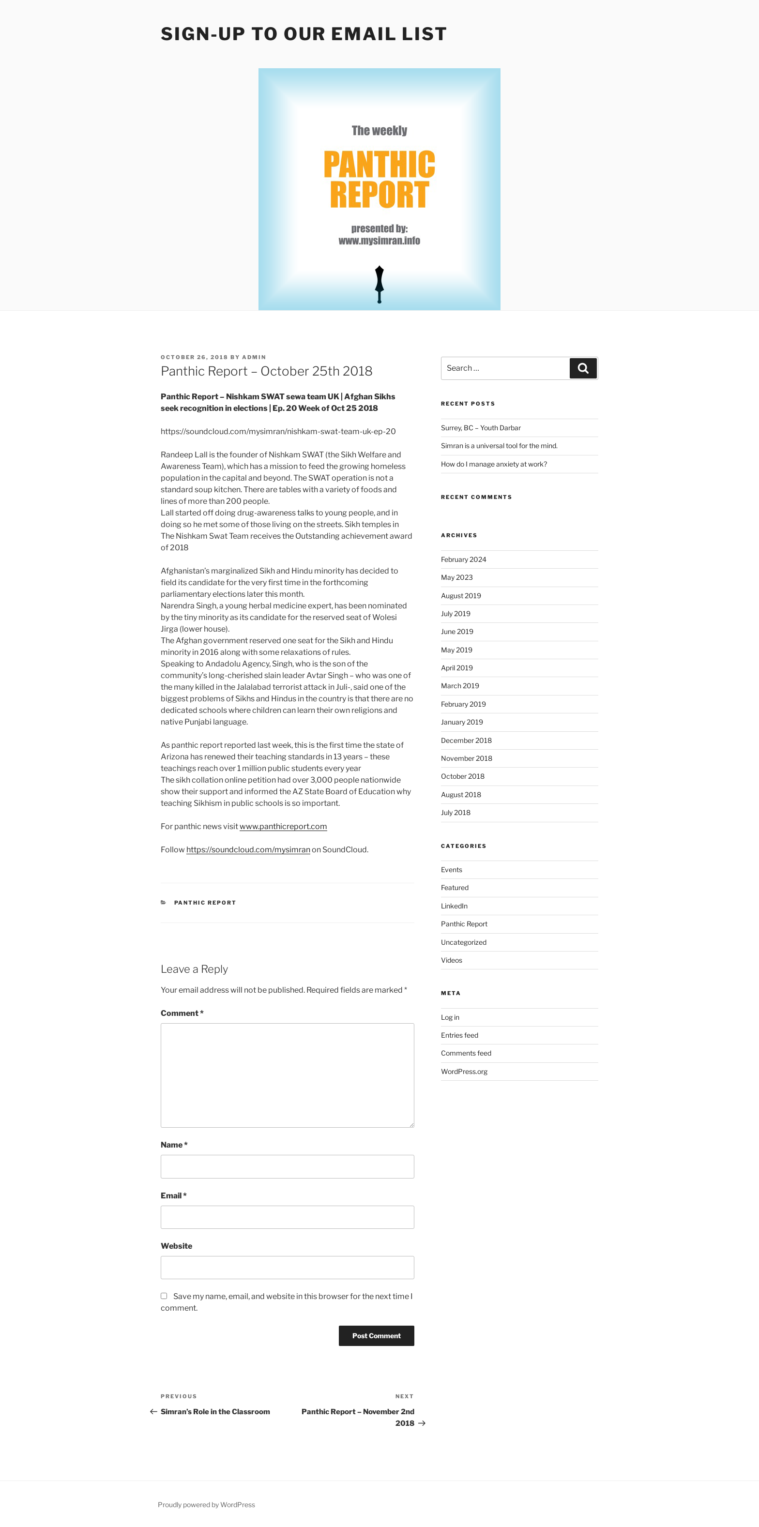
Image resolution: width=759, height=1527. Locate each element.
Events (451, 869)
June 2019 (457, 631)
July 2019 (456, 613)
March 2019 (460, 685)
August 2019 (461, 595)
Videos (451, 960)
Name (174, 1144)
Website (176, 1246)
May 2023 (457, 577)
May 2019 (456, 650)
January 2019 (462, 722)
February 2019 (463, 704)
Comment (182, 1013)
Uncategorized (463, 942)
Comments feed (466, 1053)
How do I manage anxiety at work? (494, 464)
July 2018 (456, 812)
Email (174, 1195)
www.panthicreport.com (283, 826)
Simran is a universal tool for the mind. (499, 445)
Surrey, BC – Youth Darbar (481, 427)
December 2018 (466, 740)
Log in (450, 1017)
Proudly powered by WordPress (206, 1504)
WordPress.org (464, 1071)
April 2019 (457, 668)
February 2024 (463, 559)
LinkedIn (454, 906)
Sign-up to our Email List (304, 34)
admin (254, 357)
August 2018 (461, 794)
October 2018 (463, 776)
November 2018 (466, 758)
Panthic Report (205, 902)
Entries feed (459, 1035)
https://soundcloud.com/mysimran (248, 849)
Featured (455, 887)
